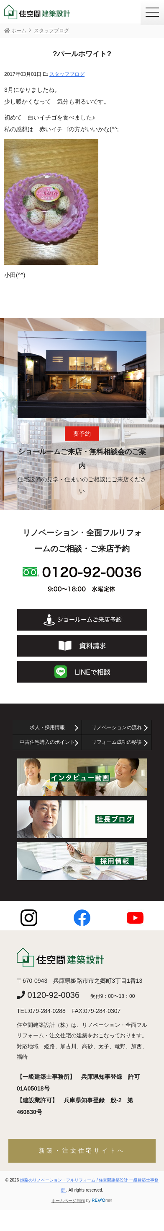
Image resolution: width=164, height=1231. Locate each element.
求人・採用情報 (47, 727)
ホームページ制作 (68, 1200)
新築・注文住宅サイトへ (82, 1150)
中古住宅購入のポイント (47, 742)
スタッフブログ (67, 74)
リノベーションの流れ (117, 727)
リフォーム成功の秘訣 (117, 742)
